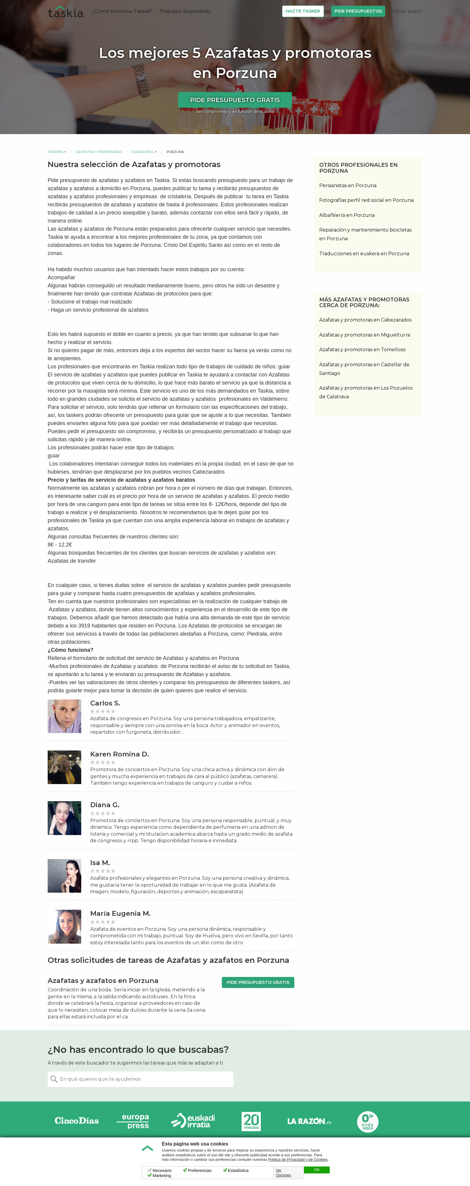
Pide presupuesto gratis (235, 99)
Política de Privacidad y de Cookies (298, 1160)
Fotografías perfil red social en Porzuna (366, 200)
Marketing (162, 1175)
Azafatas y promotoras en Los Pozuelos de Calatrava (365, 392)
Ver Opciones (283, 1172)
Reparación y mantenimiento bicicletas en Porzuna (365, 234)
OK (317, 1170)
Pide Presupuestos (358, 11)
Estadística (238, 1170)
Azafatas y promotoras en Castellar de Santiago (364, 369)
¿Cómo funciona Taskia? (122, 11)
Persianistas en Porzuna (347, 185)
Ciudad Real (143, 152)
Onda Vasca (367, 1121)
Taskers (55, 152)
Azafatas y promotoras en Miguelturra (364, 335)
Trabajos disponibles (185, 11)
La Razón (309, 1121)
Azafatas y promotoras (99, 152)
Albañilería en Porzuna (347, 215)
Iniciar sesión (407, 11)
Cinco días (77, 1121)
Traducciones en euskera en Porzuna (364, 253)
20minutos (251, 1121)
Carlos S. (105, 703)
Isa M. (100, 863)
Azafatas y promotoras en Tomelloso (362, 349)
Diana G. (105, 805)
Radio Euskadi (193, 1121)
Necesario (162, 1170)
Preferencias (200, 1170)
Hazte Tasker (303, 11)
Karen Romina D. (119, 754)
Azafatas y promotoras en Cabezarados (365, 320)
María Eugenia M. (120, 913)
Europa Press (135, 1121)
